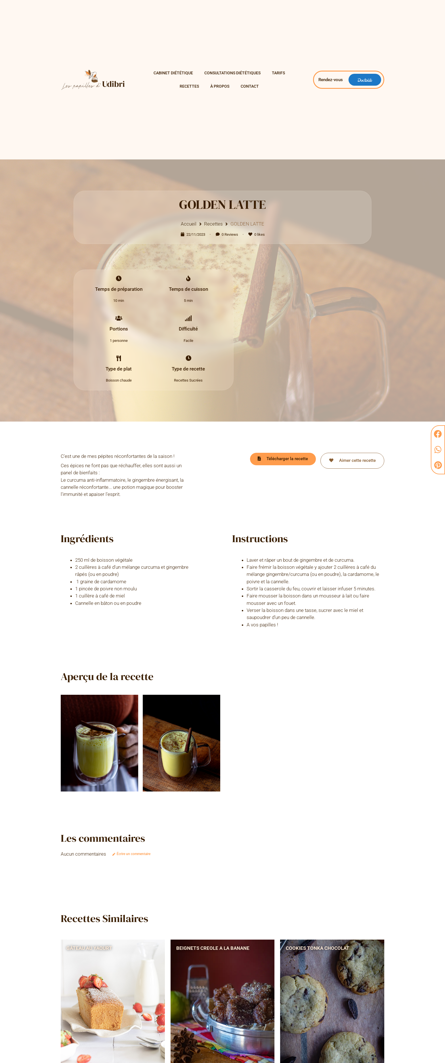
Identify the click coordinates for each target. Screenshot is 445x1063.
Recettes (189, 86)
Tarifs (278, 73)
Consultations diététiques (232, 73)
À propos (219, 86)
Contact (250, 86)
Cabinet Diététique (173, 73)
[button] (437, 434)
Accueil (188, 224)
